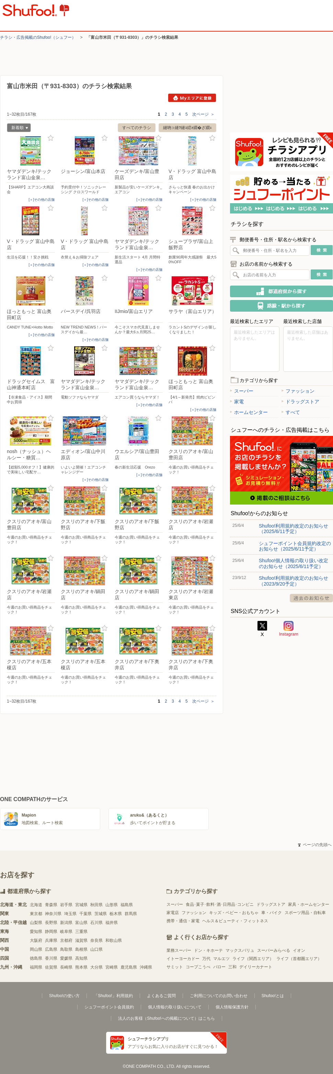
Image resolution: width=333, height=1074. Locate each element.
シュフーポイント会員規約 (109, 1007)
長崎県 (66, 967)
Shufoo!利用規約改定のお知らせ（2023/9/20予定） (293, 580)
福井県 (111, 922)
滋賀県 (81, 940)
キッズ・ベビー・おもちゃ (234, 912)
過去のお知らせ (311, 598)
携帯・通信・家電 (182, 921)
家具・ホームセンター (308, 904)
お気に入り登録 (50, 138)
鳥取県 (66, 949)
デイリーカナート (255, 967)
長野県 (51, 922)
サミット (174, 967)
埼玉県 (70, 913)
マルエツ (221, 958)
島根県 (81, 949)
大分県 (96, 967)
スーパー (241, 391)
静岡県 (51, 931)
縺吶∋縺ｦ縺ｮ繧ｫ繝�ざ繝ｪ (187, 127)
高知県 (81, 958)
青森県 (51, 904)
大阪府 (36, 940)
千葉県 (85, 913)
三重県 (81, 931)
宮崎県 (111, 967)
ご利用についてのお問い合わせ (219, 995)
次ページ (203, 114)
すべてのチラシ (136, 127)
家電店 (172, 912)
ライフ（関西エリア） (253, 958)
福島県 (126, 904)
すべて (291, 412)
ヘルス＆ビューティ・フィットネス (235, 921)
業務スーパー (178, 950)
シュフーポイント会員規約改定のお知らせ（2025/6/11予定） (295, 546)
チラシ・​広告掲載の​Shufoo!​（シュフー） (38, 37)
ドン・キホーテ (208, 950)
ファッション (298, 391)
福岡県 (36, 967)
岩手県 (66, 904)
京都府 (66, 940)
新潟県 (66, 922)
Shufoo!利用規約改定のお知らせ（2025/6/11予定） (293, 528)
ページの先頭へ (315, 844)
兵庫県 (51, 940)
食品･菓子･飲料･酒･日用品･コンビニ (220, 904)
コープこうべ (198, 967)
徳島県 (36, 958)
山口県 (96, 949)
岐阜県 (66, 931)
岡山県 (36, 949)
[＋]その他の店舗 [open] (41, 199)
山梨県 (36, 922)
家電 (237, 401)
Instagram (288, 629)
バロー (219, 967)
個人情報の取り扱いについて (175, 1007)
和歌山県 (113, 940)
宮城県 (81, 904)
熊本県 (81, 967)
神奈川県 (53, 913)
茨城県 (100, 913)
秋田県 (96, 904)
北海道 (36, 904)
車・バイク (271, 912)
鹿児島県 (128, 967)
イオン (299, 950)
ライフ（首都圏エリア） (299, 958)
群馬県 (131, 913)
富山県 (81, 922)
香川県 (51, 958)
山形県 (111, 904)
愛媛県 (66, 958)
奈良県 (96, 940)
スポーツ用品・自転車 (305, 912)
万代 (206, 958)
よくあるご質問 (161, 995)
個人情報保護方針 (232, 1007)
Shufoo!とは (273, 995)
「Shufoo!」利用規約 (113, 995)
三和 (232, 967)
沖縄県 (146, 967)
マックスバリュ (240, 950)
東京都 (36, 913)
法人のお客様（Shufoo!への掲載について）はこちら (166, 1018)
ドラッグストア (300, 401)
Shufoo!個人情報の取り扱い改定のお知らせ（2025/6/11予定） (293, 563)
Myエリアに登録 (192, 97)
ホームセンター (249, 412)
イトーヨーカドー (182, 958)
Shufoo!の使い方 (64, 995)
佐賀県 (51, 967)
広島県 (51, 949)
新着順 (17, 128)
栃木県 (116, 913)
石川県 (96, 922)
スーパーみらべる (273, 950)
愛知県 (36, 931)
